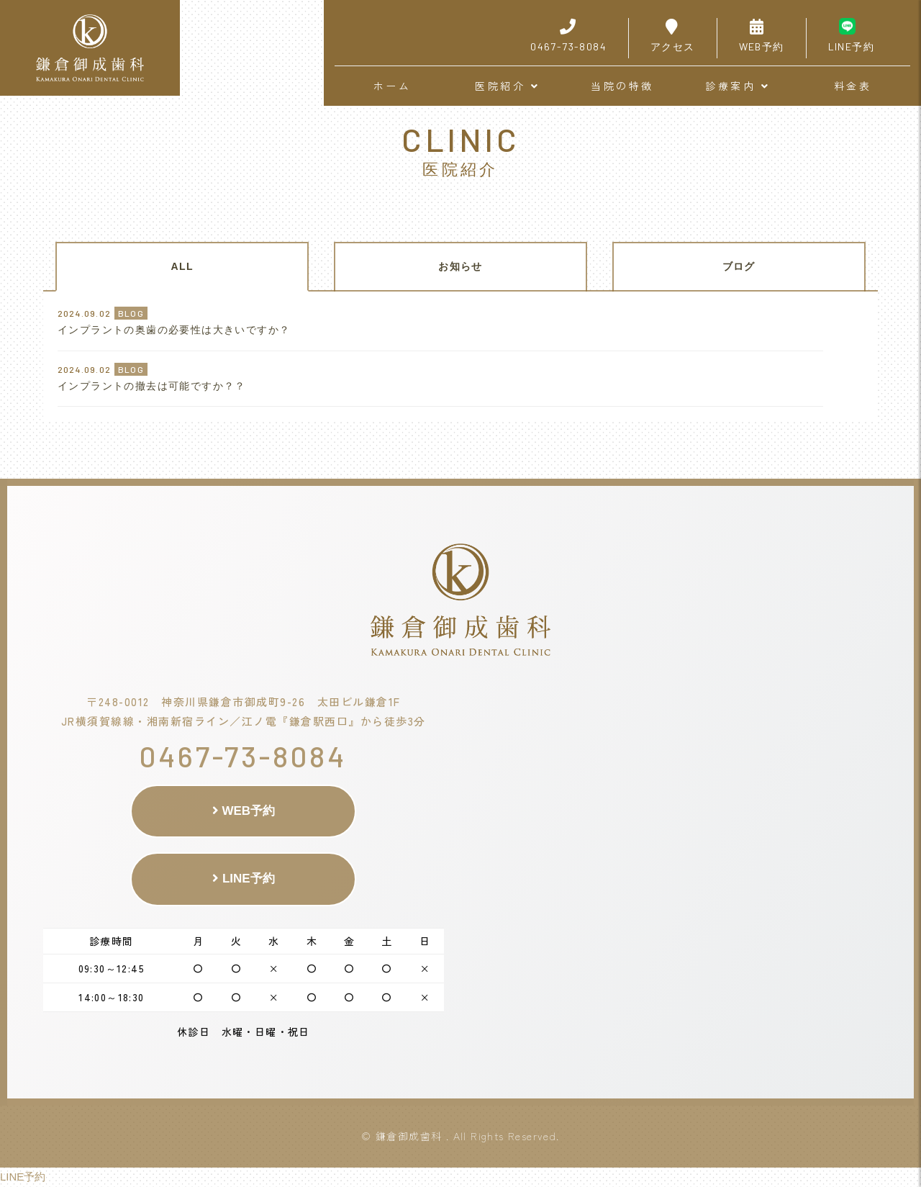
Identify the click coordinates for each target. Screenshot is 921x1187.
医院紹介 (507, 85)
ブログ (739, 266)
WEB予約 (243, 811)
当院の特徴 (622, 85)
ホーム (392, 85)
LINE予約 (243, 878)
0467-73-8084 (243, 755)
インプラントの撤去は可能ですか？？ (152, 386)
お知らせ (460, 266)
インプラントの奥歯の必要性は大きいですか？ (174, 329)
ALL (182, 266)
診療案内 (737, 85)
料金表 (853, 85)
